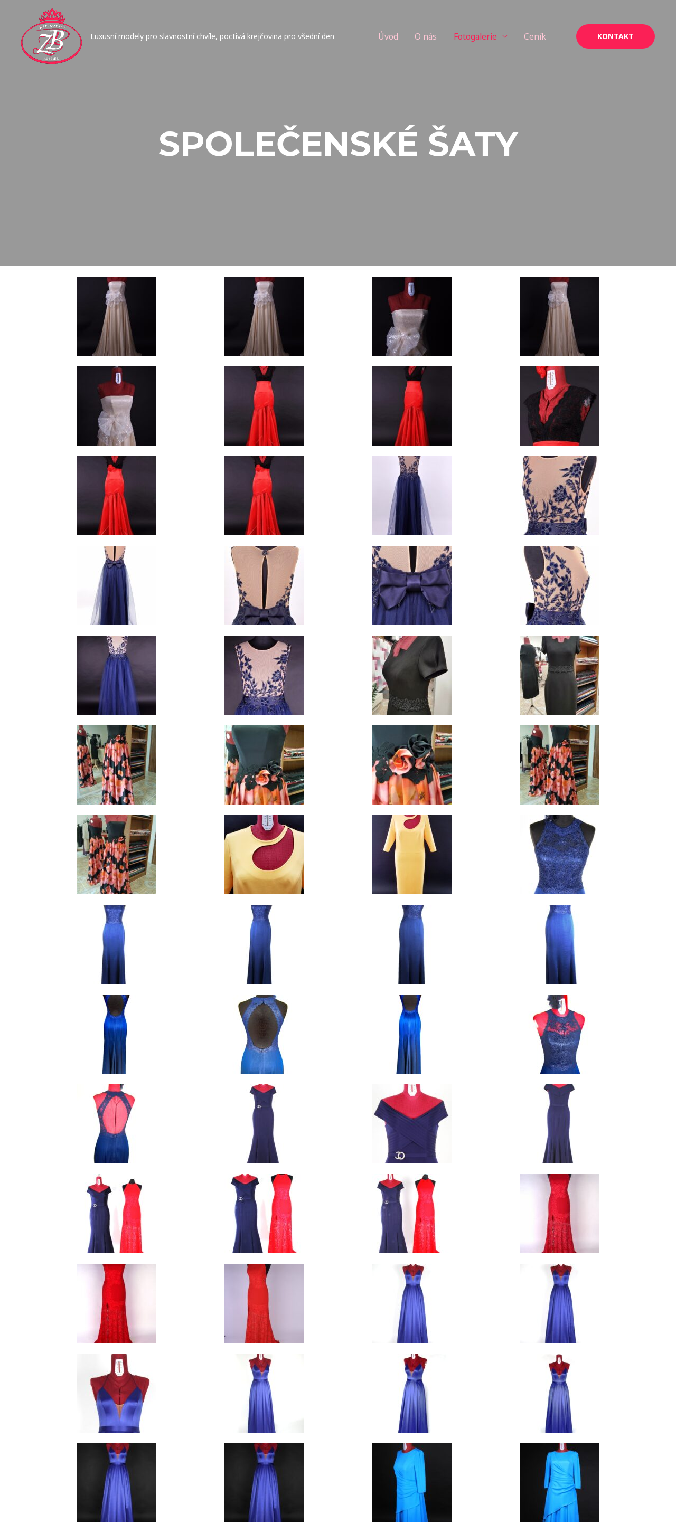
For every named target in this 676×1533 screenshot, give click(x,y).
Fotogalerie (484, 37)
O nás (433, 37)
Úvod (396, 37)
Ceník (545, 37)
